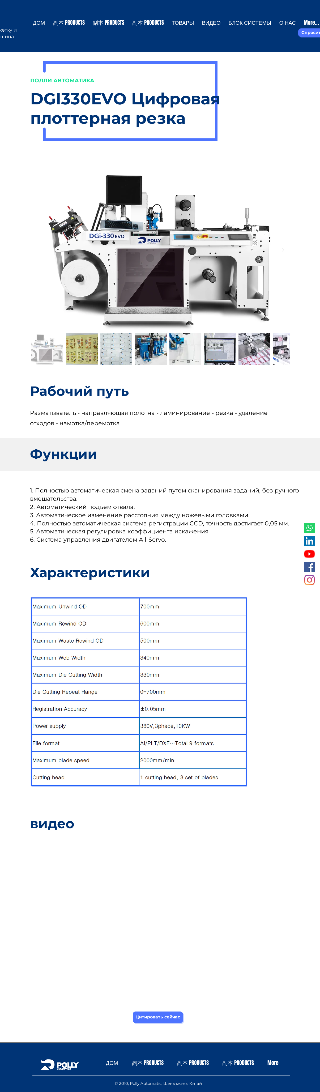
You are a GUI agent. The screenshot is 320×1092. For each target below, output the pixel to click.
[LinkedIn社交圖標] (309, 541)
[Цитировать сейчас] (158, 1017)
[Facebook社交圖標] (309, 567)
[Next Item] (283, 250)
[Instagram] (309, 580)
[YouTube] (309, 554)
